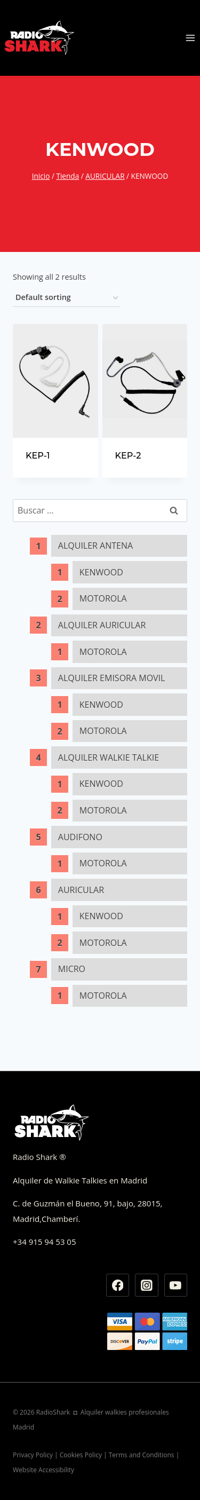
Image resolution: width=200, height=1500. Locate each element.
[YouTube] (176, 1285)
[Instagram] (146, 1285)
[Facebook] (118, 1285)
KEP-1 (38, 456)
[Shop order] (67, 298)
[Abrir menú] (190, 37)
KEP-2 (128, 456)
